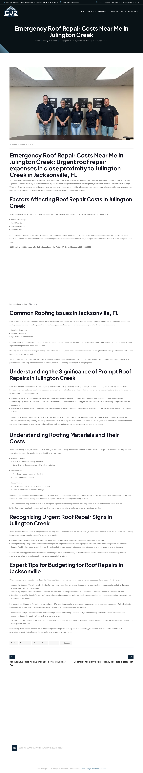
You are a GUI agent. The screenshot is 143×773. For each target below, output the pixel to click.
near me (54, 643)
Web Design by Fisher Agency (94, 768)
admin (14, 144)
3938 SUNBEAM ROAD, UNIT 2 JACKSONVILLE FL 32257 (41, 747)
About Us (90, 12)
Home (82, 12)
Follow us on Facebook (69, 2)
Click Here (33, 304)
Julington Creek (40, 643)
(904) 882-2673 (49, 2)
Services (102, 12)
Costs (13, 643)
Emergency (24, 643)
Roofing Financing (118, 12)
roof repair (66, 643)
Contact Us (133, 12)
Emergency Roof (27, 144)
